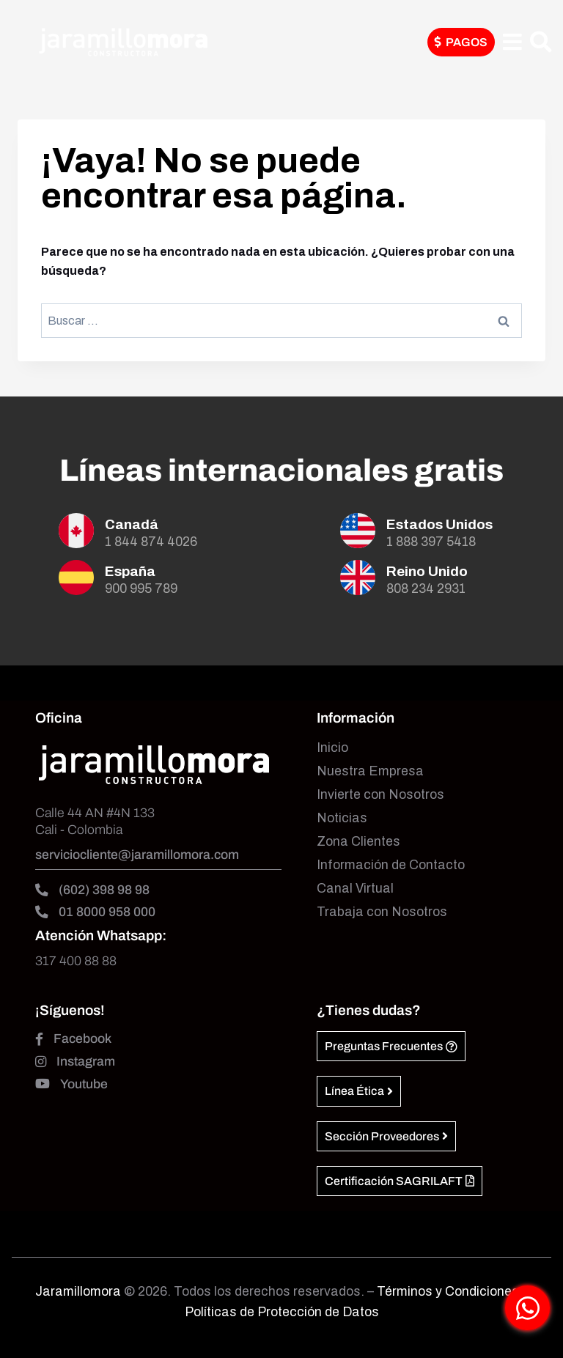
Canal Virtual (355, 889)
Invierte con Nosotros (380, 795)
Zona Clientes (358, 842)
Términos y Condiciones (449, 1292)
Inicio (332, 748)
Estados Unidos (439, 524)
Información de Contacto (391, 865)
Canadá (131, 524)
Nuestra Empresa (370, 771)
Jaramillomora (78, 1292)
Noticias (342, 818)
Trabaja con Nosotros (382, 912)
